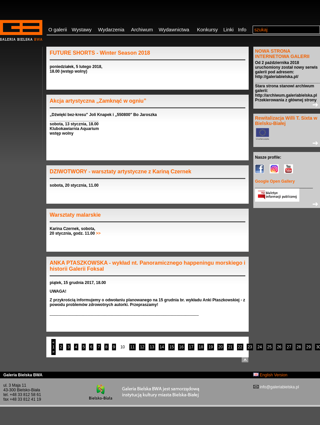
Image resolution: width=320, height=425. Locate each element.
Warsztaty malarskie (75, 215)
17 (191, 347)
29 (308, 347)
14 (162, 347)
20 (220, 347)
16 (181, 347)
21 (230, 347)
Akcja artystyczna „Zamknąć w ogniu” (98, 101)
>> (98, 233)
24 (259, 347)
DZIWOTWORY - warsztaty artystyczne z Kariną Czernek (120, 171)
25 (269, 347)
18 (201, 347)
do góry (245, 359)
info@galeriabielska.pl (279, 387)
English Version (270, 375)
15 (171, 347)
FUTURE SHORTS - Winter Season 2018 (100, 53)
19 (210, 347)
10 (122, 347)
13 (152, 347)
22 (240, 347)
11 (132, 347)
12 (142, 347)
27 (289, 347)
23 (250, 347)
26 (279, 347)
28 (299, 347)
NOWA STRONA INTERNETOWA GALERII (282, 53)
